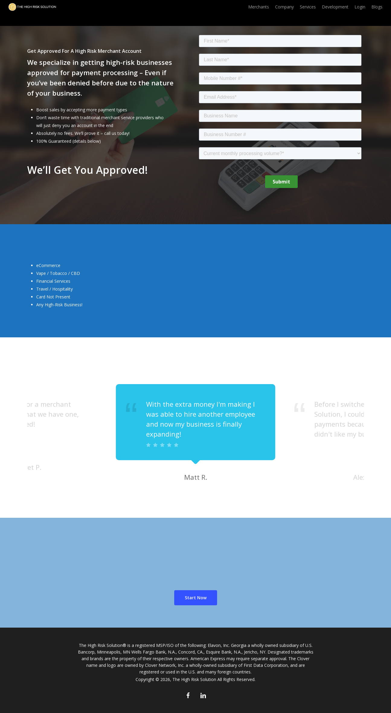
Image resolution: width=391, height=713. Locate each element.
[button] (195, 597)
